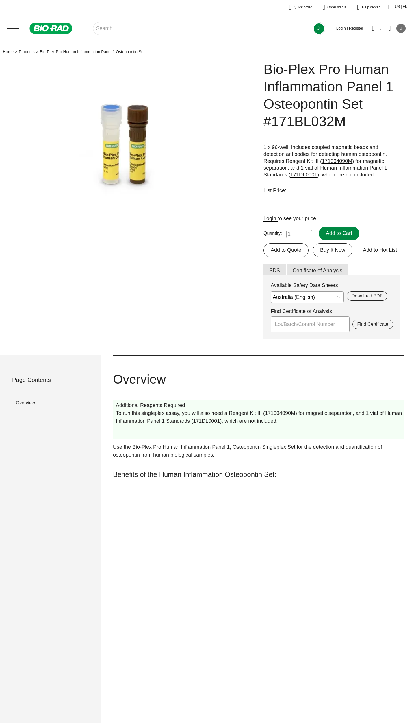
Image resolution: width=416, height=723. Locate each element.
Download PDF (367, 295)
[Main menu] (13, 28)
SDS (274, 270)
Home (8, 51)
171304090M (337, 161)
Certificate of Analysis (317, 270)
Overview (25, 402)
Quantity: (272, 233)
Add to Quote (286, 250)
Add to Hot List (380, 250)
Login (270, 218)
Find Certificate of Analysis (301, 311)
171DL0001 (303, 175)
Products (27, 51)
